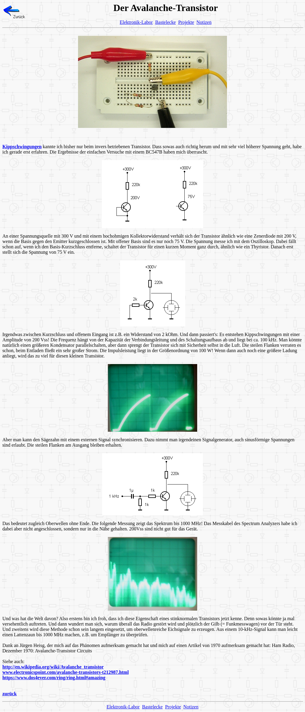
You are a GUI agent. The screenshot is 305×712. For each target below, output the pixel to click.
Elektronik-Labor (136, 22)
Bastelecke (165, 22)
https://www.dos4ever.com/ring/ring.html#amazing (53, 677)
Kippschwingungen (22, 146)
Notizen (204, 22)
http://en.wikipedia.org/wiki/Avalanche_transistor (53, 666)
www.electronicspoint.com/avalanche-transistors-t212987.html (65, 672)
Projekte (186, 22)
